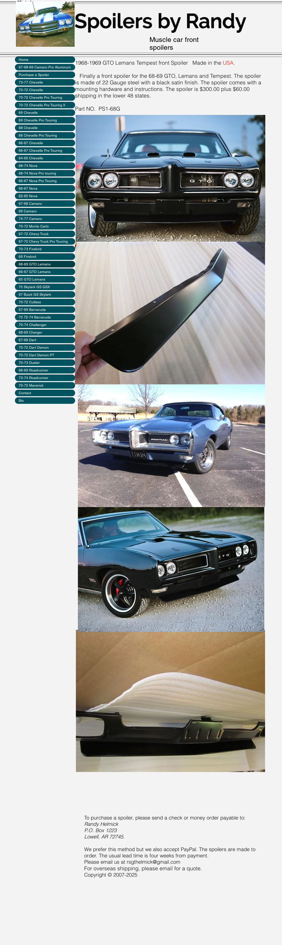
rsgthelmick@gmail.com (153, 862)
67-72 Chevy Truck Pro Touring (43, 241)
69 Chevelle (28, 113)
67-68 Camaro (30, 204)
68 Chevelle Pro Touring (38, 135)
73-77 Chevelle (31, 82)
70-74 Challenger (33, 325)
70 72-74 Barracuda (35, 317)
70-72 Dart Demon (34, 347)
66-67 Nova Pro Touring (38, 181)
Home (23, 60)
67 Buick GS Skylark (35, 294)
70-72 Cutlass (30, 302)
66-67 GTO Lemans (35, 272)
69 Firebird (27, 257)
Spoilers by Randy (160, 21)
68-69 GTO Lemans (35, 264)
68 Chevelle (28, 128)
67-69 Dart (27, 340)
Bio (21, 401)
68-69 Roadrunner (33, 370)
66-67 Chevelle (31, 143)
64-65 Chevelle (31, 158)
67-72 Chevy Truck (34, 234)
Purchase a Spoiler (34, 75)
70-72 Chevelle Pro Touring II (42, 105)
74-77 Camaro (30, 219)
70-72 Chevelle (31, 90)
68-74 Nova (28, 166)
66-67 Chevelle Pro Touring (40, 150)
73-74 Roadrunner (33, 378)
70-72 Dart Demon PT (36, 355)
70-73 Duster (29, 363)
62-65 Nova (28, 196)
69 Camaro (28, 211)
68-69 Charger (30, 332)
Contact (25, 393)
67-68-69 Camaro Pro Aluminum (45, 67)
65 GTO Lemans (32, 279)
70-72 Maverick (31, 385)
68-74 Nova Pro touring (37, 173)
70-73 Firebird (30, 249)
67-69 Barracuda (32, 310)
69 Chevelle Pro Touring (38, 120)
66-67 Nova (28, 188)
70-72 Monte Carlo (34, 226)
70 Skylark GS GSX (34, 287)
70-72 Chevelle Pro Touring (40, 97)
